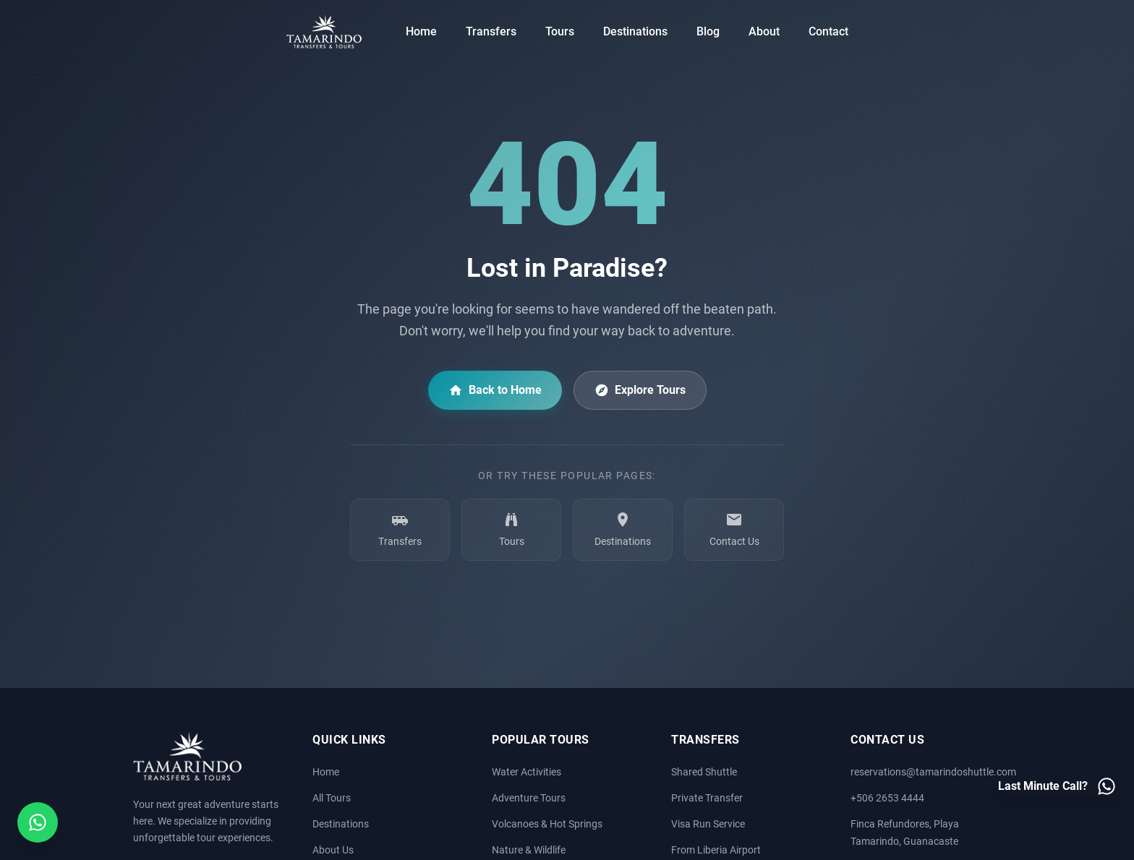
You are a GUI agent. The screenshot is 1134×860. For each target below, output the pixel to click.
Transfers (491, 31)
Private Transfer (707, 798)
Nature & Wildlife (529, 850)
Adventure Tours (529, 798)
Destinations (635, 31)
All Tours (331, 798)
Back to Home (495, 390)
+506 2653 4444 (887, 798)
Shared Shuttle (704, 772)
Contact (828, 31)
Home (421, 31)
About (764, 31)
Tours (559, 31)
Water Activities (526, 772)
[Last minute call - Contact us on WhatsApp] (1057, 786)
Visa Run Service (708, 824)
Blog (708, 31)
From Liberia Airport (716, 850)
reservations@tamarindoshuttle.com (933, 772)
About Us (333, 850)
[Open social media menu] (37, 822)
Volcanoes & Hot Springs (547, 824)
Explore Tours (640, 390)
